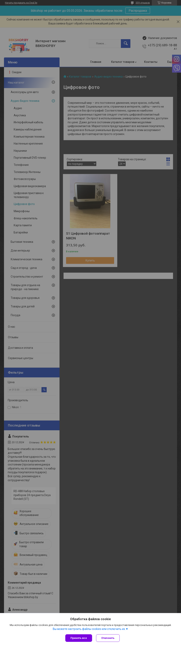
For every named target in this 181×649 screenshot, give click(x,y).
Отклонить (108, 637)
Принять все (78, 637)
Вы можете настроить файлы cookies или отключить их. (89, 629)
